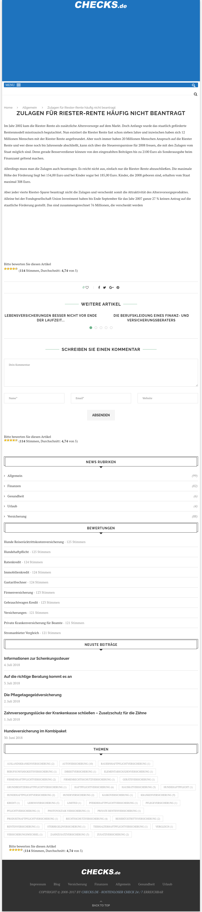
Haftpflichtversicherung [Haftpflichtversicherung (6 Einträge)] (94, 787)
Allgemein (29, 107)
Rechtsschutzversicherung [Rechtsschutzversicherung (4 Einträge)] (87, 819)
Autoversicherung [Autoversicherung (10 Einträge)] (78, 763)
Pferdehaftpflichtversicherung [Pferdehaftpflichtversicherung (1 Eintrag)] (156, 803)
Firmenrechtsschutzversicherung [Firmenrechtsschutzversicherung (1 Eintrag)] (90, 779)
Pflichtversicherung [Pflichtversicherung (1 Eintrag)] (63, 811)
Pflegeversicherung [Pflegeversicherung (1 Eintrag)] (23, 811)
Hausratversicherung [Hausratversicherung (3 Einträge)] (140, 787)
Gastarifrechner (15, 582)
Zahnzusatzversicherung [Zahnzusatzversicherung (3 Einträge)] (70, 835)
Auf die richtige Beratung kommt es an (38, 676)
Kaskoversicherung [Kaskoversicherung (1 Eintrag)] (155, 795)
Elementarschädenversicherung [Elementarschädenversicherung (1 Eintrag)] (129, 771)
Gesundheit (102, 496)
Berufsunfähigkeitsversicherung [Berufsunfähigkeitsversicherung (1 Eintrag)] (32, 771)
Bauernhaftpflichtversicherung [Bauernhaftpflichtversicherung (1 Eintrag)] (126, 763)
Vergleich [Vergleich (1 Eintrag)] (165, 827)
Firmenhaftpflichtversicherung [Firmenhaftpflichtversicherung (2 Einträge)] (31, 779)
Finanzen (102, 486)
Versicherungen (15, 612)
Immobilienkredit (16, 572)
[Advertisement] (101, 47)
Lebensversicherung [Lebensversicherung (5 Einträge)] (86, 803)
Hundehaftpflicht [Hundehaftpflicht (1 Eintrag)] (21, 795)
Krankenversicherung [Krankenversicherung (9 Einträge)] (24, 803)
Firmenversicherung (18, 592)
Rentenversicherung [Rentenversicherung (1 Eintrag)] (23, 827)
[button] (10, 85)
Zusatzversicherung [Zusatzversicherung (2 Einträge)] (113, 835)
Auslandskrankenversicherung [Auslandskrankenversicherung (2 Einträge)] (31, 763)
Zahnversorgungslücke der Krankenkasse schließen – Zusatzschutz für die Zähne (75, 713)
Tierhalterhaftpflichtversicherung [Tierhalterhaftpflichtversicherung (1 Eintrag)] (121, 827)
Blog (57, 885)
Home (8, 107)
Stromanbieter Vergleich (21, 633)
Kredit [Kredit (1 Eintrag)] (56, 803)
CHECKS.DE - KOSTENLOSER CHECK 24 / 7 (112, 892)
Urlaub (102, 506)
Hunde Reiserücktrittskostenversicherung (34, 542)
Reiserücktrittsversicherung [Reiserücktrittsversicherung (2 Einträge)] (138, 819)
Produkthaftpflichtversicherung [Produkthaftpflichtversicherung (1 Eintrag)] (32, 819)
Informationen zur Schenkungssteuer (36, 658)
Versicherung (102, 516)
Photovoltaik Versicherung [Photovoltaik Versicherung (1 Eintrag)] (109, 811)
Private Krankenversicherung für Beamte (33, 623)
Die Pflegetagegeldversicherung (33, 695)
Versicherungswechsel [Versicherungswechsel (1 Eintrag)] (25, 835)
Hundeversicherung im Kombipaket (35, 731)
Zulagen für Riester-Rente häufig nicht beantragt (81, 107)
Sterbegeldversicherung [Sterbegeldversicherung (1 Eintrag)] (67, 827)
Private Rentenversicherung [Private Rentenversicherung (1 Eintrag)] (159, 811)
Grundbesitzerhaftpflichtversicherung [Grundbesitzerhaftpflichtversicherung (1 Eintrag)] (37, 787)
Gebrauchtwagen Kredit (21, 602)
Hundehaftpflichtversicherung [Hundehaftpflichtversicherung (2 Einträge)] (68, 795)
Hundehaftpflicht (16, 552)
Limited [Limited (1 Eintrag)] (117, 803)
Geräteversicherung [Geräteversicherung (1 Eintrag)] (139, 779)
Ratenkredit (12, 562)
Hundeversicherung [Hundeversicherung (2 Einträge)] (116, 795)
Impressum (38, 885)
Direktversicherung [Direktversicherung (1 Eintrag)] (81, 771)
